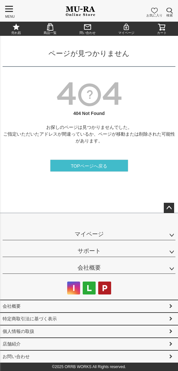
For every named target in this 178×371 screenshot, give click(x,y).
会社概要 (89, 267)
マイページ (126, 29)
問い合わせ (87, 29)
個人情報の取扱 (18, 331)
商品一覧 (50, 29)
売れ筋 (16, 29)
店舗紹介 (12, 343)
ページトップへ (169, 208)
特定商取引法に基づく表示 (30, 318)
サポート (89, 251)
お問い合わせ (16, 356)
